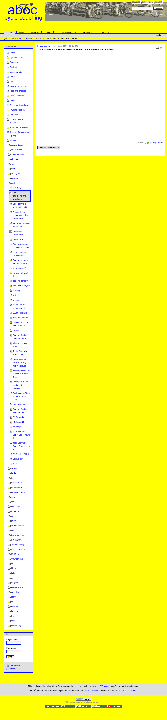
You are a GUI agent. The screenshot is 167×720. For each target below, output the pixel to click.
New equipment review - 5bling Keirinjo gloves (20, 362)
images (16, 300)
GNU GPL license (129, 690)
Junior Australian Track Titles (20, 353)
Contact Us (88, 32)
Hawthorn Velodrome (18, 233)
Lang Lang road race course (20, 254)
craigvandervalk (18, 492)
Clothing (13, 100)
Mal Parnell (16, 554)
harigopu (15, 473)
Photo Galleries (17, 96)
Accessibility (147, 2)
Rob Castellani (18, 549)
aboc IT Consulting (103, 686)
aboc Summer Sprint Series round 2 (21, 446)
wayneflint (15, 506)
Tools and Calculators (19, 105)
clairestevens (17, 587)
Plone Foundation (92, 690)
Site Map (136, 2)
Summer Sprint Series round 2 (20, 411)
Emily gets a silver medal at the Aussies (21, 385)
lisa (12, 616)
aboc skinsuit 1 (19, 268)
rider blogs (104, 32)
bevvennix (15, 611)
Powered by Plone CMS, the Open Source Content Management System (83, 699)
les (12, 530)
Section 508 (52, 706)
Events (16, 330)
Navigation (11, 47)
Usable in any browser (114, 706)
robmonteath (17, 145)
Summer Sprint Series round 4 (20, 337)
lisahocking (16, 625)
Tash (13, 164)
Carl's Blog (18, 239)
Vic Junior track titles (20, 345)
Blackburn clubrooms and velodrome (19, 195)
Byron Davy (16, 540)
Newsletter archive (18, 86)
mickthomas (16, 482)
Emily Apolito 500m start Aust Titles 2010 (21, 396)
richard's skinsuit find (20, 274)
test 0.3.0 (17, 188)
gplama (14, 178)
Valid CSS (99, 706)
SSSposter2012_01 (22, 454)
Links (12, 81)
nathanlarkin (16, 487)
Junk (15, 464)
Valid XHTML (83, 706)
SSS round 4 (19, 417)
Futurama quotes (20, 317)
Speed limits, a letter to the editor (21, 205)
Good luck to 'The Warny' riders (21, 324)
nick (13, 502)
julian (13, 573)
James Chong (17, 544)
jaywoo (14, 521)
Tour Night (17, 427)
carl (39, 39)
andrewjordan (17, 525)
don (13, 497)
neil (12, 516)
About (21, 32)
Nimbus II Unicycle (21, 286)
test (13, 478)
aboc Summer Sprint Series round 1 (21, 434)
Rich (13, 169)
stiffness (16, 295)
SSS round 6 (19, 422)
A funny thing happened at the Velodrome (20, 215)
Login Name (12, 639)
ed (12, 563)
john (13, 578)
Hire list (13, 76)
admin (14, 468)
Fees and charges (18, 91)
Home (9, 32)
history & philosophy (67, 32)
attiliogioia (15, 173)
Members (30, 39)
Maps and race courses (16, 121)
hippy (13, 568)
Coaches (14, 62)
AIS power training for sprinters (21, 225)
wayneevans (17, 559)
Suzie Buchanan (18, 154)
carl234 (14, 606)
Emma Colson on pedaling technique (21, 246)
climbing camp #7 (21, 281)
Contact (158, 2)
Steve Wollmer (18, 535)
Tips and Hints (16, 57)
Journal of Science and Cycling (20, 134)
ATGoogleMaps (156, 143)
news (48, 32)
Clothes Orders (20, 404)
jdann (13, 597)
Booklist (13, 67)
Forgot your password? (13, 667)
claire (13, 621)
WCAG (67, 706)
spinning (16, 290)
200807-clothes (20, 313)
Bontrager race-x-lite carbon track (21, 262)
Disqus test (18, 459)
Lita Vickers (16, 150)
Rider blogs (15, 114)
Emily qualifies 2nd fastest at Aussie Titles (21, 373)
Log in (158, 35)
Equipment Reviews (19, 127)
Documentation (16, 72)
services (35, 32)
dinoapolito (16, 159)
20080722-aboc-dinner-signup (20, 306)
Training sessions (17, 110)
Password (11, 648)
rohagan (15, 511)
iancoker (15, 592)
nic (12, 602)
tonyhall (14, 582)
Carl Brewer (45, 46)
